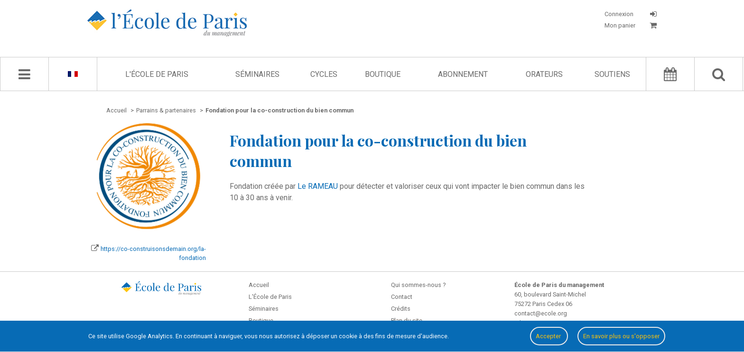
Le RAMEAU (318, 186)
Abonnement (463, 74)
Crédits (400, 308)
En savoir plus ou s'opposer (621, 336)
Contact (401, 296)
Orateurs (544, 74)
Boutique (382, 74)
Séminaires (257, 74)
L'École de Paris (156, 74)
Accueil (259, 284)
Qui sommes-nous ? (418, 284)
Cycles (323, 74)
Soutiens (612, 74)
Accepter (549, 336)
